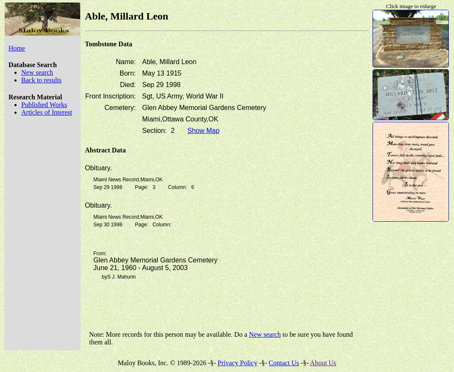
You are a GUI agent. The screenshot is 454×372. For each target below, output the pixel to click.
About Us (323, 362)
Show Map (204, 130)
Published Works (44, 104)
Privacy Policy (238, 362)
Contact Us (284, 362)
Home (16, 48)
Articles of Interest (46, 112)
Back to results (41, 80)
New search (37, 72)
